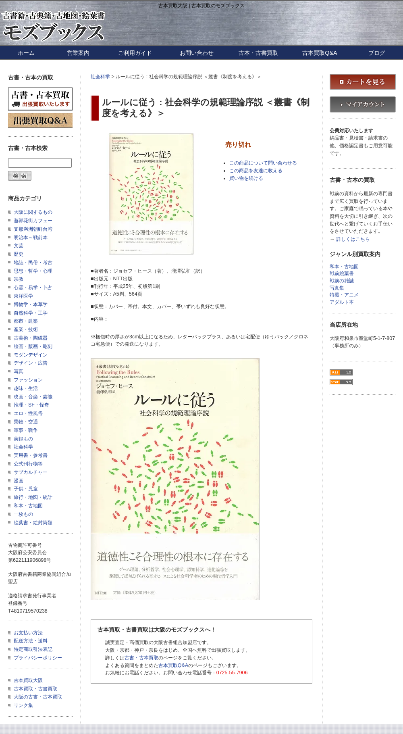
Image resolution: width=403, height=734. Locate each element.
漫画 (18, 481)
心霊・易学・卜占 (33, 287)
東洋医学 (23, 296)
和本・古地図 (28, 506)
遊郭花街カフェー (33, 220)
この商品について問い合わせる (263, 163)
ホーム (26, 53)
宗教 (18, 279)
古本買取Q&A (319, 53)
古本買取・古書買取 (35, 689)
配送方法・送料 (31, 641)
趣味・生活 (26, 388)
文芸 (18, 245)
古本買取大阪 (28, 680)
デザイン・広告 (31, 363)
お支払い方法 (28, 633)
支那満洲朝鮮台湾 (33, 229)
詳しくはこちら (353, 239)
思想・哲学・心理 (33, 271)
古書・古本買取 (141, 658)
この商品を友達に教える (256, 170)
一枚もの (23, 514)
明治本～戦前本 (31, 237)
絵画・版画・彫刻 (33, 346)
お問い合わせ (197, 53)
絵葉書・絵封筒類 (33, 522)
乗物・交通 (26, 422)
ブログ (376, 53)
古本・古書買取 (258, 53)
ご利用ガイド (135, 53)
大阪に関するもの (33, 212)
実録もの (23, 439)
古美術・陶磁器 (31, 338)
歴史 (18, 254)
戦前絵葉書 (342, 273)
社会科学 (100, 76)
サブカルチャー (31, 472)
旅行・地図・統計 (33, 497)
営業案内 (78, 53)
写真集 (337, 288)
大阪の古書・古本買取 (38, 697)
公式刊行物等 (28, 464)
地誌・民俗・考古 (33, 262)
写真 (18, 371)
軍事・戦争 (26, 430)
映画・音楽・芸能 (33, 397)
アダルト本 (342, 302)
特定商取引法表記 (33, 649)
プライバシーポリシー (38, 658)
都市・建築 (26, 321)
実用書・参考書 (31, 455)
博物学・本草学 (31, 304)
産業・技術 (26, 329)
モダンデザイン (31, 355)
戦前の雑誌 (342, 281)
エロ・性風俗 (28, 413)
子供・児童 (26, 489)
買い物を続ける (246, 178)
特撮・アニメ (344, 295)
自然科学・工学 (31, 313)
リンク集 (23, 705)
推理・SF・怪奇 (31, 405)
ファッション (28, 380)
